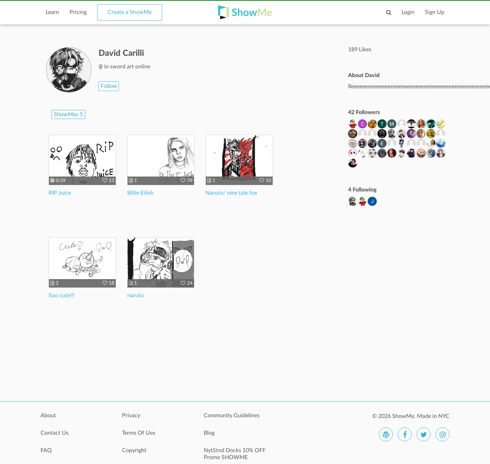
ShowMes (68, 114)
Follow (109, 86)
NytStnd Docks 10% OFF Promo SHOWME (235, 454)
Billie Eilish (140, 193)
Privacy (131, 415)
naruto (135, 295)
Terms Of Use (138, 433)
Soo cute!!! (61, 295)
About (48, 415)
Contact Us (55, 433)
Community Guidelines (232, 415)
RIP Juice (60, 193)
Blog (209, 433)
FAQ (46, 450)
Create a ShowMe (130, 12)
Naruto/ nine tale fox (231, 193)
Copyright (134, 450)
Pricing (78, 12)
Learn (52, 12)
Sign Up (434, 12)
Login (408, 12)
